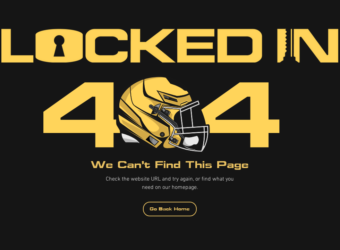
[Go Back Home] (170, 209)
